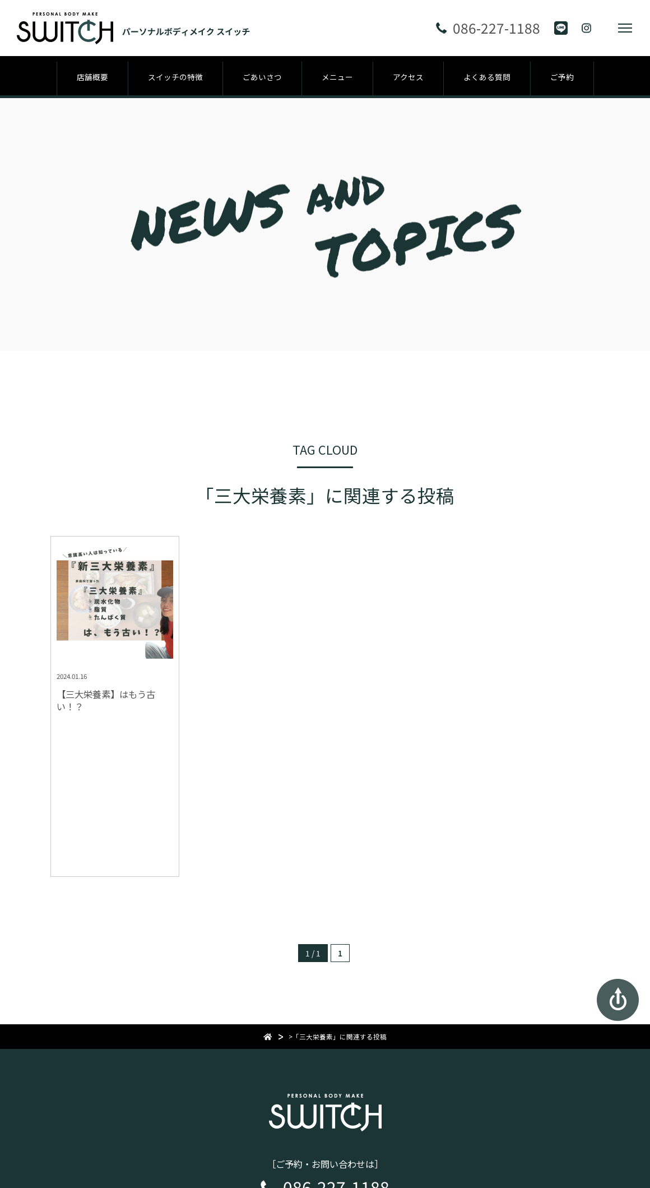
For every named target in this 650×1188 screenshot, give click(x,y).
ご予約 (562, 76)
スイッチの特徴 (175, 76)
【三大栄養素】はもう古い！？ (106, 700)
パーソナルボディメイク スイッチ (325, 1100)
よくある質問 (486, 76)
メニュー (337, 76)
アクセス (408, 76)
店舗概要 (92, 76)
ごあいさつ (262, 76)
